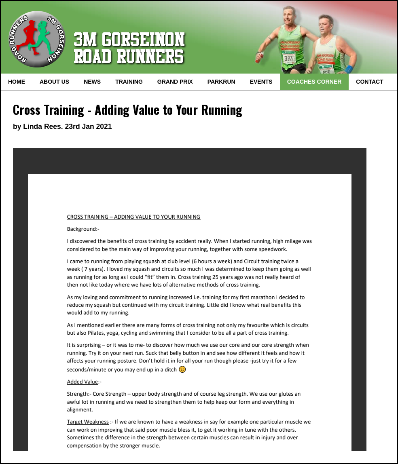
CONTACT (369, 81)
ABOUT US (54, 81)
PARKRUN (221, 81)
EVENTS (261, 81)
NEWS (92, 81)
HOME (16, 81)
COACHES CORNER (314, 81)
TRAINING (129, 81)
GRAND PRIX (175, 81)
